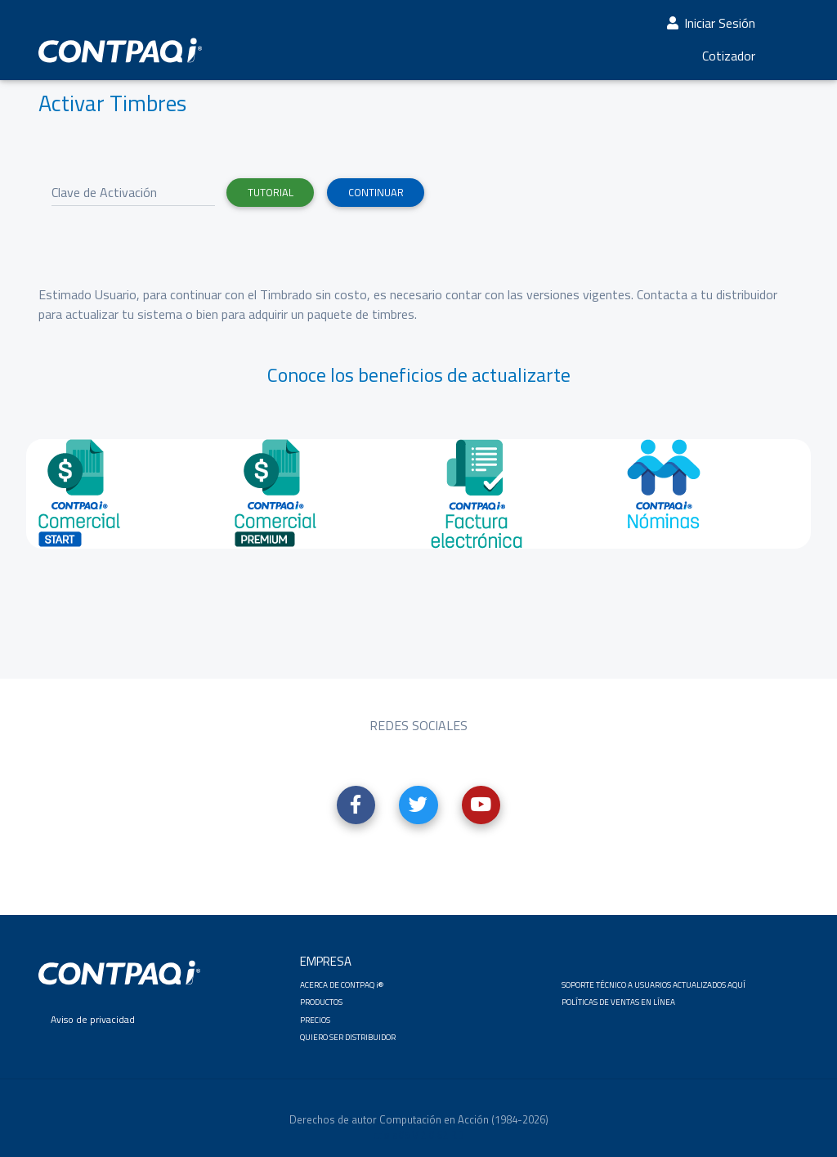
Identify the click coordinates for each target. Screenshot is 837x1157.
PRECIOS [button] (315, 1020)
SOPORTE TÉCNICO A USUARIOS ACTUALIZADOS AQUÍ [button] (653, 985)
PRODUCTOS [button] (321, 1002)
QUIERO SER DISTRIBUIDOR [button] (348, 1037)
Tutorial (270, 192)
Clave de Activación (104, 192)
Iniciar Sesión (710, 26)
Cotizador (728, 59)
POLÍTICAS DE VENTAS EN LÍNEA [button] (618, 1002)
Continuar (376, 192)
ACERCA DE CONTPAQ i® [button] (341, 985)
